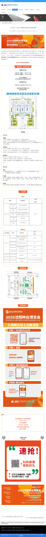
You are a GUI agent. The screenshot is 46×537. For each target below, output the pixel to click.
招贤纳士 (38, 9)
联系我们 (3, 12)
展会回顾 (21, 9)
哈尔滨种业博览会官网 (10, 522)
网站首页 (3, 9)
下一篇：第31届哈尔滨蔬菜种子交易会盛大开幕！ (35, 517)
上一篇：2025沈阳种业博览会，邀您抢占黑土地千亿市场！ (13, 516)
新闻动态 (15, 9)
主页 (3, 22)
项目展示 (27, 9)
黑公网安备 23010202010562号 (29, 535)
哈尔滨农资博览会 (26, 522)
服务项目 (32, 9)
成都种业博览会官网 (18, 522)
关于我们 (9, 9)
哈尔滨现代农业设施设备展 (35, 522)
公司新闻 (9, 22)
